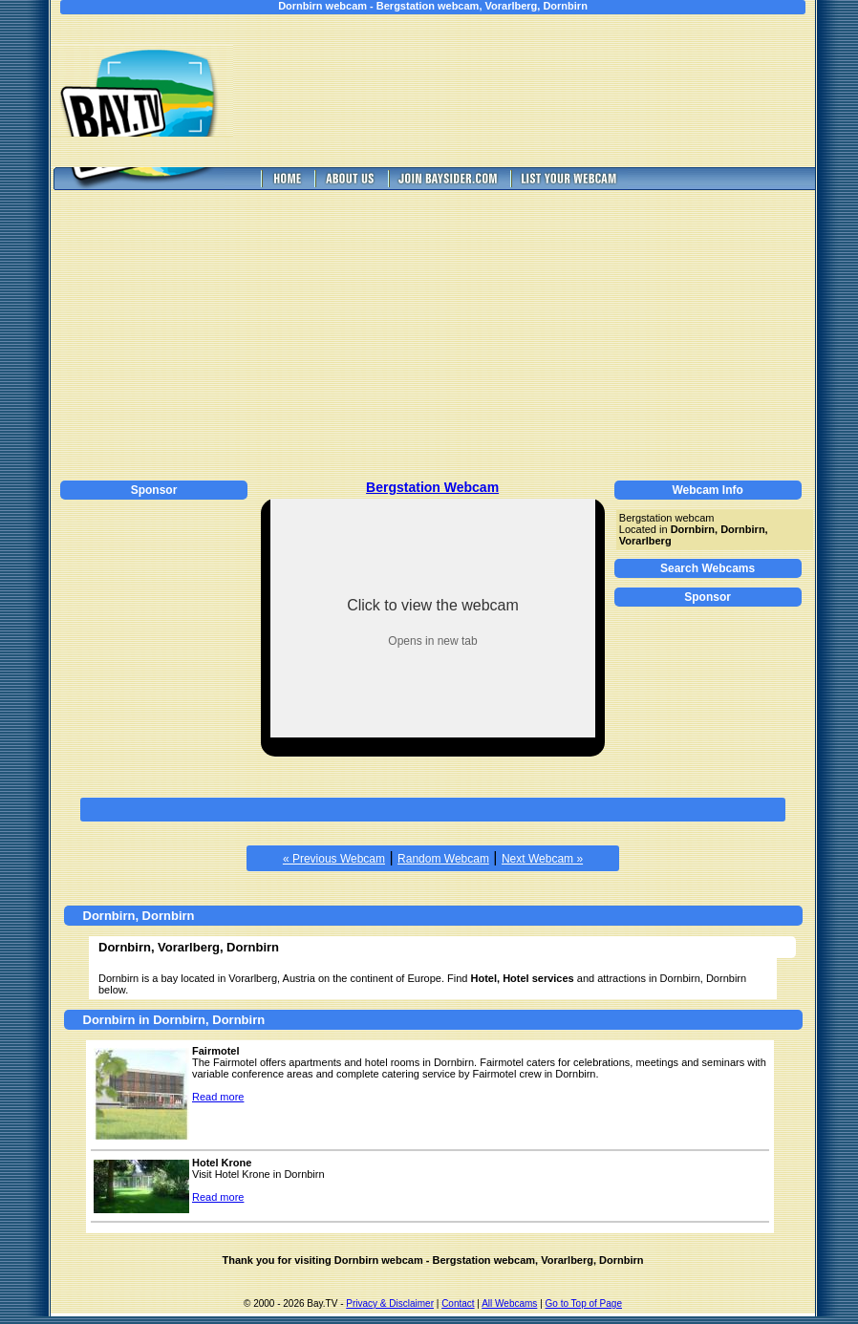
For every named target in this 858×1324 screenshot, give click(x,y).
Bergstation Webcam (432, 487)
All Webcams (509, 1303)
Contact (457, 1303)
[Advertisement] (538, 90)
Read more (218, 1096)
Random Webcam (443, 858)
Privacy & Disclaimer (390, 1303)
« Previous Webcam (334, 858)
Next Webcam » (542, 858)
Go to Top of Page (584, 1303)
